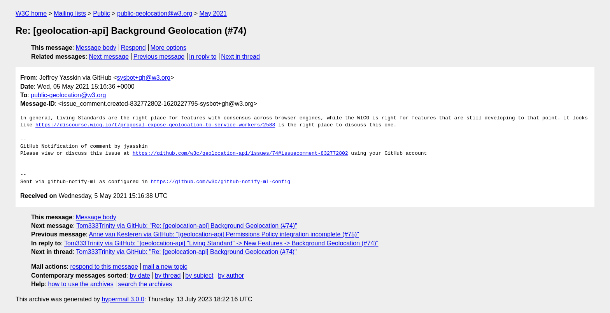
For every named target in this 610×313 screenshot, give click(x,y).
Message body (96, 47)
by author (231, 275)
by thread (168, 275)
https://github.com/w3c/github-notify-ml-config (220, 181)
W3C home (31, 13)
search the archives (145, 284)
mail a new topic (165, 266)
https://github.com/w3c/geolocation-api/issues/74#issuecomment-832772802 (240, 153)
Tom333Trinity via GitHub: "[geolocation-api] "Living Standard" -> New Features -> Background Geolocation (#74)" (221, 243)
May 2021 (213, 13)
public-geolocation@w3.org (154, 13)
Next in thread (240, 56)
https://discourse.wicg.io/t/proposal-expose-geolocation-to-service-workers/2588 (155, 125)
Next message (109, 56)
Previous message (159, 56)
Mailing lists (70, 13)
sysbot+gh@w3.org (144, 77)
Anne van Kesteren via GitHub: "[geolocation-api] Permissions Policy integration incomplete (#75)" (224, 234)
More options (169, 47)
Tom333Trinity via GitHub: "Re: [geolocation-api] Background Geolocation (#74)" (186, 225)
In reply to (202, 56)
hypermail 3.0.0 (123, 299)
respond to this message (104, 266)
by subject (199, 275)
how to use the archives (81, 284)
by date (140, 275)
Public (101, 13)
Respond (133, 47)
